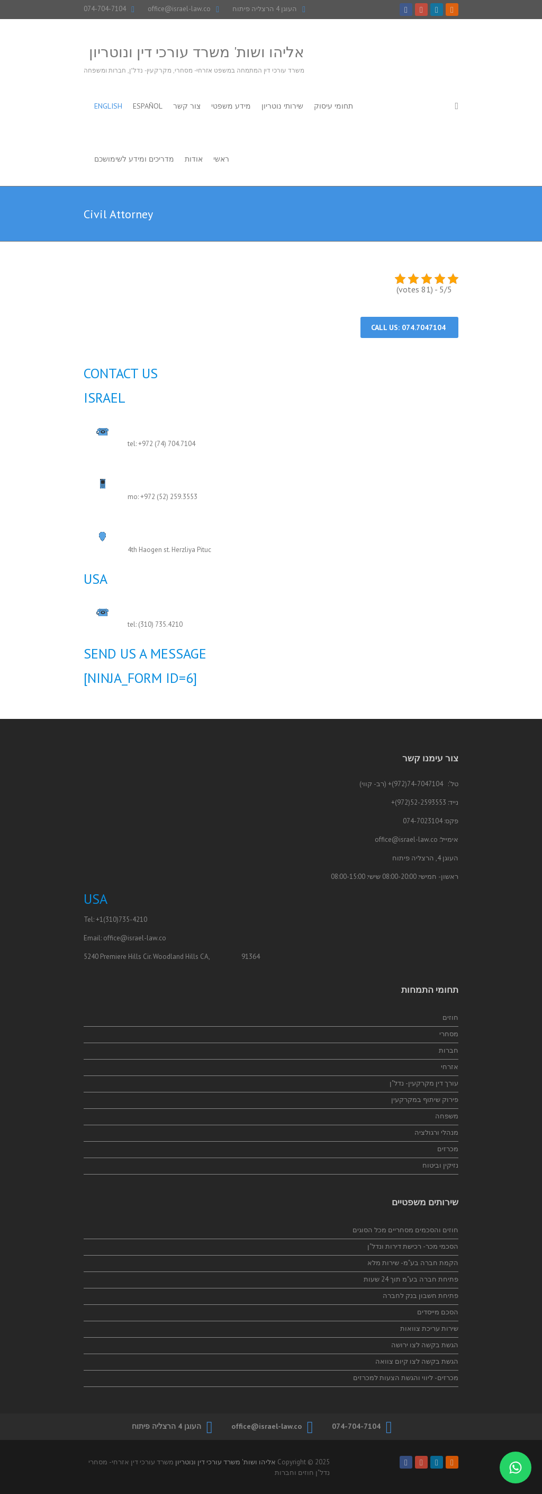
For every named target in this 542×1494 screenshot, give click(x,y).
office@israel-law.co (179, 8)
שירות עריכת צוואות (429, 1328)
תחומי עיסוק (333, 106)
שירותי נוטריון (282, 106)
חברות (448, 1050)
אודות (194, 159)
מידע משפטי (231, 106)
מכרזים (447, 1148)
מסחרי (448, 1033)
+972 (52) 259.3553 (168, 496)
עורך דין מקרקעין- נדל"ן (424, 1083)
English (108, 106)
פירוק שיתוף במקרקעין (424, 1099)
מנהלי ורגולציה (436, 1132)
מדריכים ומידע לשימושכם (134, 159)
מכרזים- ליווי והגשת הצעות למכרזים (405, 1377)
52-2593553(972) (420, 802)
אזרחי (449, 1066)
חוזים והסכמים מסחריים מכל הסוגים (405, 1229)
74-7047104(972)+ (415, 783)
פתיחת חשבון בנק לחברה (420, 1295)
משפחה (446, 1115)
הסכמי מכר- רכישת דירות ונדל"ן (412, 1246)
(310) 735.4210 (160, 624)
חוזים (450, 1017)
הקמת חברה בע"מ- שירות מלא (412, 1262)
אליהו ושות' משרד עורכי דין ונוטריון (196, 51)
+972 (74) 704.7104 (166, 443)
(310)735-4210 (125, 919)
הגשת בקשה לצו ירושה (424, 1344)
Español (147, 106)
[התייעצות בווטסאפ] (515, 1467)
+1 (99, 919)
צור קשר (187, 106)
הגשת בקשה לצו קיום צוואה (416, 1361)
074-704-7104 (105, 8)
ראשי (221, 159)
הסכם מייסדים (437, 1312)
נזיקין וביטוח (440, 1165)
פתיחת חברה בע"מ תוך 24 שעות (411, 1279)
